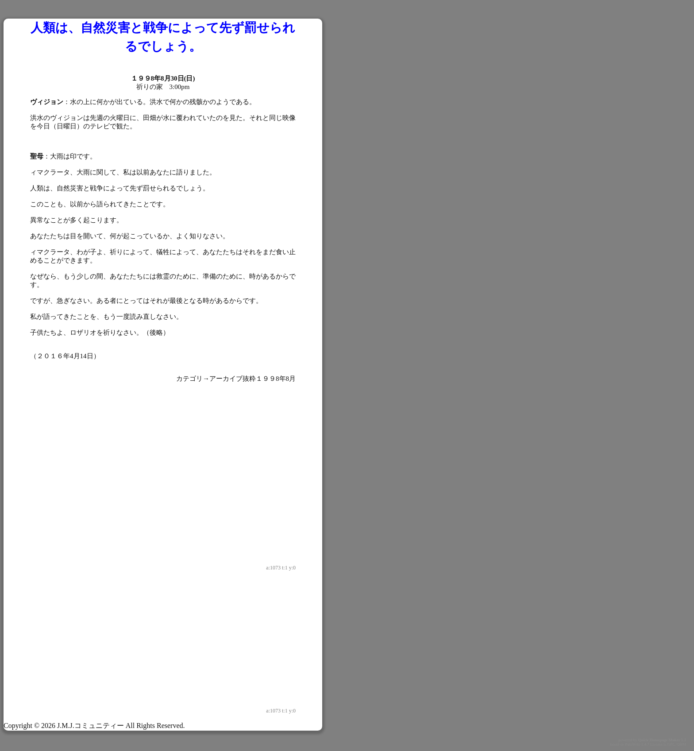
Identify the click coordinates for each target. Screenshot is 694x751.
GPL (671, 744)
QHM (681, 744)
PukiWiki (632, 744)
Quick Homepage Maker (659, 740)
